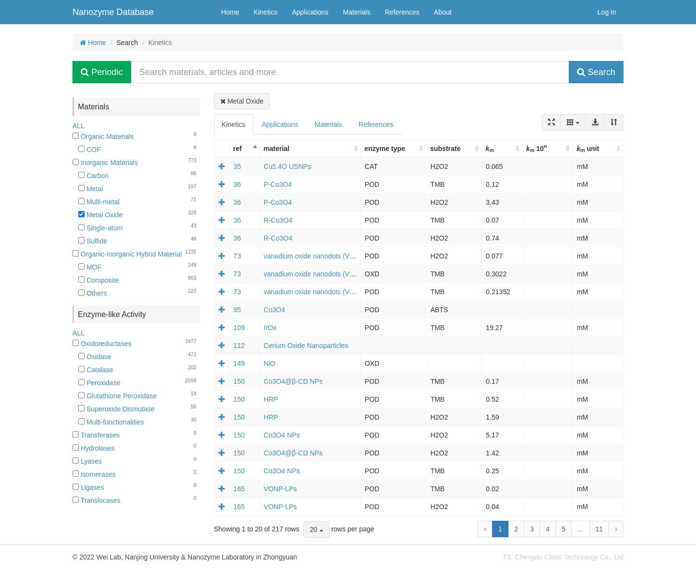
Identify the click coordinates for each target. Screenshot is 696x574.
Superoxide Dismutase (116, 409)
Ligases (88, 487)
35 (237, 166)
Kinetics (265, 12)
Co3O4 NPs (282, 435)
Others (92, 293)
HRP (271, 399)
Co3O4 (274, 310)
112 (239, 345)
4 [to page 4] (548, 529)
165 (239, 489)
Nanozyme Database (113, 12)
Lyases (87, 461)
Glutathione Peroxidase (117, 396)
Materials (356, 12)
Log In (606, 12)
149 (239, 363)
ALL (78, 126)
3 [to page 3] (532, 529)
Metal (90, 189)
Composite (98, 280)
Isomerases (94, 474)
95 (237, 310)
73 (237, 256)
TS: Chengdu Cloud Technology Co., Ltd (563, 557)
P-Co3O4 (278, 184)
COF (89, 149)
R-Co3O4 (278, 220)
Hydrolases (93, 448)
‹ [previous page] (485, 529)
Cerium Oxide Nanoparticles (306, 345)
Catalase (95, 370)
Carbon (93, 176)
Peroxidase (99, 383)
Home (230, 12)
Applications (310, 12)
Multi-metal (98, 202)
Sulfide (92, 241)
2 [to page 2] (516, 529)
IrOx (270, 328)
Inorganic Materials (105, 162)
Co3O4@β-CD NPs (293, 381)
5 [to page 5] (564, 529)
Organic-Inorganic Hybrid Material (127, 254)
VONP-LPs (280, 489)
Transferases (96, 435)
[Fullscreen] (551, 122)
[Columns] (573, 122)
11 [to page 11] (599, 529)
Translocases (96, 500)
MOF (90, 267)
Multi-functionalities (111, 422)
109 (239, 328)
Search (596, 72)
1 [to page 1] (500, 529)
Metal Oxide (100, 215)
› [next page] (616, 529)
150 (239, 381)
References (402, 12)
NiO (270, 363)
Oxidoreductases (101, 343)
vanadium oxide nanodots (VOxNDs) (319, 256)
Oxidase (94, 357)
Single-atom (100, 228)
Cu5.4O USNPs (287, 166)
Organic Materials (103, 136)
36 (237, 184)
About (443, 12)
